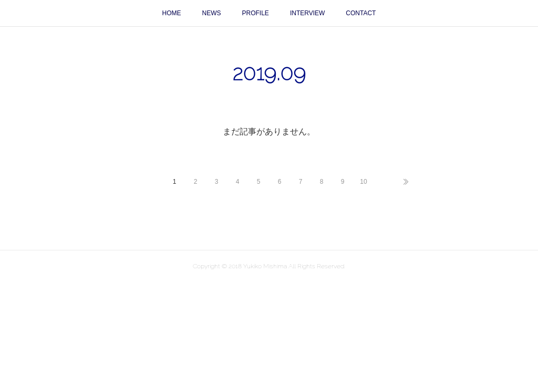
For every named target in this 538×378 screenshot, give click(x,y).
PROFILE (255, 13)
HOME (171, 13)
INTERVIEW (307, 13)
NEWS (211, 13)
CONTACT (361, 13)
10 (363, 181)
